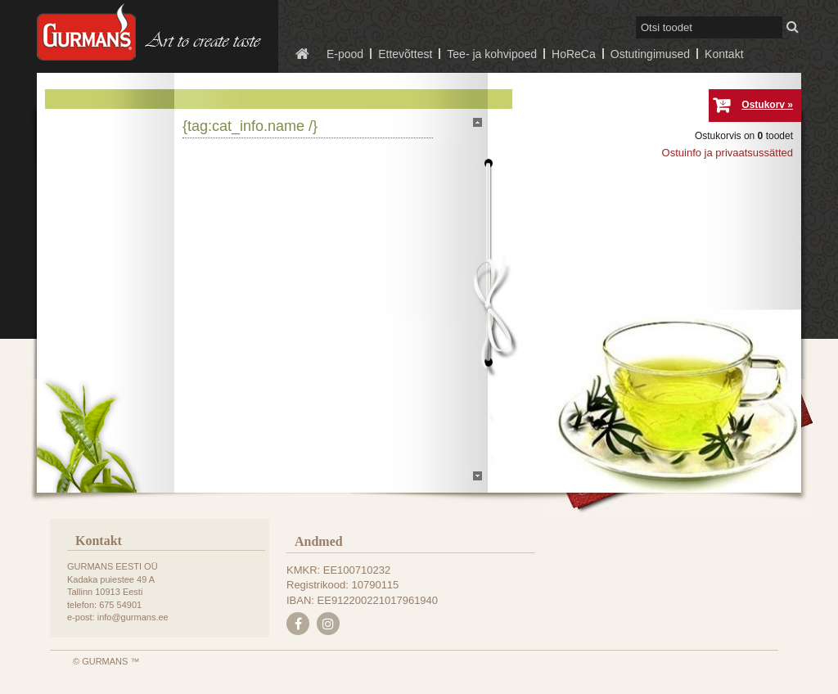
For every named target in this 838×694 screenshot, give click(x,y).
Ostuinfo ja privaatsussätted (727, 152)
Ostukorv (763, 104)
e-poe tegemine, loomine (34, 693)
